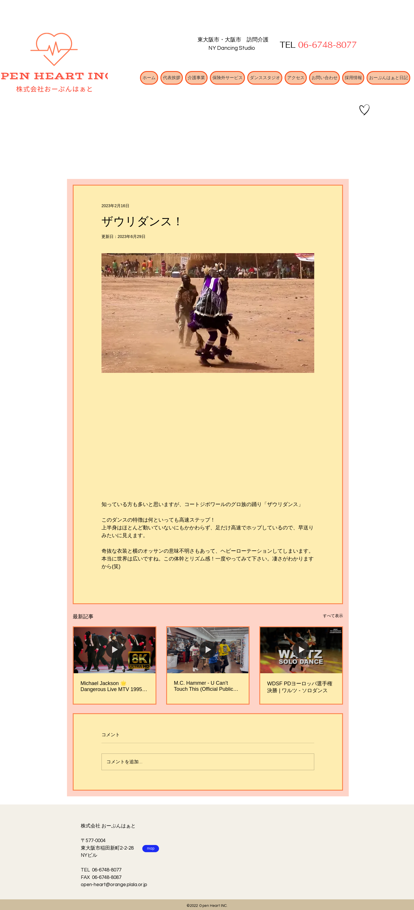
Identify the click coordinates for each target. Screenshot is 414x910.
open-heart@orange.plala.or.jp (114, 884)
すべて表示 (333, 615)
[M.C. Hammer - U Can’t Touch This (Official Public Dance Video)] (208, 650)
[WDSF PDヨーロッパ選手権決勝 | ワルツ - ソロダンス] (301, 650)
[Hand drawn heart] (364, 110)
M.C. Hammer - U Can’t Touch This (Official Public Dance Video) (203, 686)
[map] (150, 848)
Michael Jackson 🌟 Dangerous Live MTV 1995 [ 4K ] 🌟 (112, 686)
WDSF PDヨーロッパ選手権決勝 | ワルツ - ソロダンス (299, 687)
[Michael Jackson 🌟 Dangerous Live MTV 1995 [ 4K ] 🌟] (115, 650)
